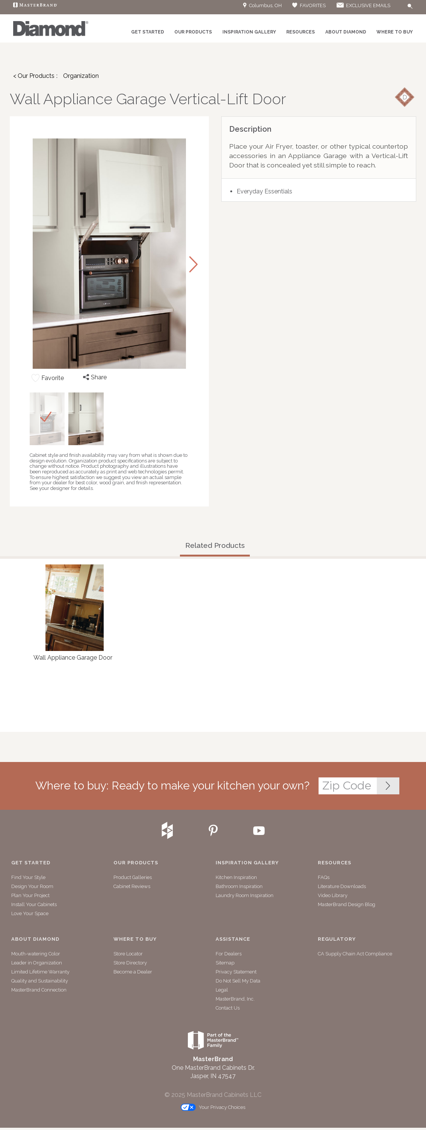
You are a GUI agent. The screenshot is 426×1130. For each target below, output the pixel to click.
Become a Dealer (132, 972)
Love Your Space (29, 913)
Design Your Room (32, 886)
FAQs (323, 877)
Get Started (147, 32)
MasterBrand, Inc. (235, 999)
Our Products (193, 32)
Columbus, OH (262, 5)
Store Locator (128, 954)
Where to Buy (394, 32)
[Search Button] (410, 6)
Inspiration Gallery (249, 32)
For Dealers (229, 954)
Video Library (332, 895)
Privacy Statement (236, 972)
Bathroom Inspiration (239, 886)
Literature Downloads (342, 886)
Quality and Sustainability (39, 981)
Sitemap (225, 963)
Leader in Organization (36, 963)
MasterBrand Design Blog (346, 904)
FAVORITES (309, 5)
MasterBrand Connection (38, 990)
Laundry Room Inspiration (244, 895)
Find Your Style (28, 877)
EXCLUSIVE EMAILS (362, 5)
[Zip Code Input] (388, 785)
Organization (81, 75)
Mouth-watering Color (35, 954)
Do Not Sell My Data (238, 981)
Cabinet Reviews (131, 886)
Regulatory (337, 939)
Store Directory (130, 963)
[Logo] (50, 34)
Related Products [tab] (215, 545)
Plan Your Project (30, 895)
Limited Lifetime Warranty (40, 972)
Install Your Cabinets (34, 904)
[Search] (396, 7)
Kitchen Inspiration (236, 877)
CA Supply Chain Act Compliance (355, 954)
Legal (222, 990)
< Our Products (33, 75)
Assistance (233, 939)
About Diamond (345, 32)
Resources (300, 32)
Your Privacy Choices (213, 1107)
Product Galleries (132, 877)
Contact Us (228, 1008)
